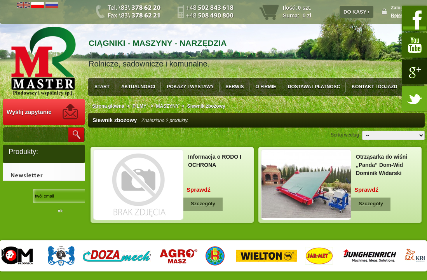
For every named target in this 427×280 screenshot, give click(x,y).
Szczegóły (203, 203)
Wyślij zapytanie (29, 111)
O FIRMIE (265, 86)
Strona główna (108, 106)
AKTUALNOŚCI (138, 86)
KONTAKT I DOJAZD (374, 86)
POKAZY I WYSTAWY (190, 86)
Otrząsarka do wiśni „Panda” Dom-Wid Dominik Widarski (381, 165)
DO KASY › (356, 12)
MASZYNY (167, 106)
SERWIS (234, 86)
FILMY (140, 106)
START (102, 86)
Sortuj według (345, 135)
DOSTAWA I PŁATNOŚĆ (314, 86)
